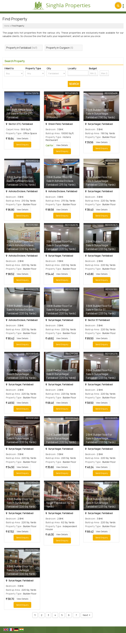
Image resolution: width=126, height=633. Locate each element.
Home (6, 25)
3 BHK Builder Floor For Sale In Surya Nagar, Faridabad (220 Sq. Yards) (101, 180)
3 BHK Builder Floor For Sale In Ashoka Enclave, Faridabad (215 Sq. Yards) (61, 180)
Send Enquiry (22, 144)
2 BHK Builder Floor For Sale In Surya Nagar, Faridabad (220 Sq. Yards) (101, 438)
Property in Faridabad (18, 47)
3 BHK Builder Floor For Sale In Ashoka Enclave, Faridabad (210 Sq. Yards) (21, 180)
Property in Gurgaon (58, 47)
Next (86, 615)
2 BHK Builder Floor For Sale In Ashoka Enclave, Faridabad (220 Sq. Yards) (21, 245)
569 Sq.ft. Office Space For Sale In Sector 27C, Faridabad (20, 113)
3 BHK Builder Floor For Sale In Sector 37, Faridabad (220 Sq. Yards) (101, 309)
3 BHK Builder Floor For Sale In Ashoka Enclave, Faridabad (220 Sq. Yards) (21, 309)
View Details (22, 138)
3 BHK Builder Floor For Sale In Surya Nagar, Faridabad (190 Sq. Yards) (100, 113)
